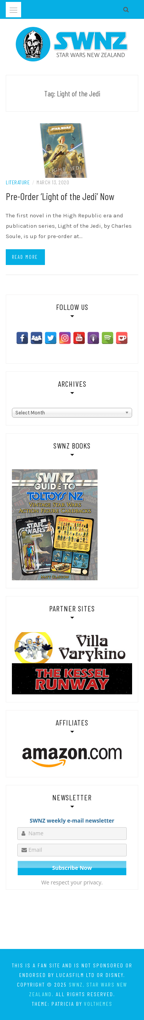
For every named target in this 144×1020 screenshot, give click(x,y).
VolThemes (98, 1003)
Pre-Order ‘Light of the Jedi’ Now (60, 196)
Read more (25, 257)
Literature (18, 182)
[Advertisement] (72, 921)
